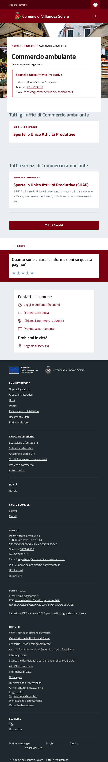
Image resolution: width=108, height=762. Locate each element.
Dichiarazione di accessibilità (25, 683)
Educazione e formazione (23, 442)
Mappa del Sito (33, 748)
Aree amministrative (21, 394)
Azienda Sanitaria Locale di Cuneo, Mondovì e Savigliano (41, 649)
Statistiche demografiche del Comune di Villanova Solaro (41, 660)
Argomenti (29, 45)
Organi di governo (19, 389)
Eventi (13, 516)
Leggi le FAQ (16, 692)
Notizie (13, 490)
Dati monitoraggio (19, 743)
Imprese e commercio (26, 177)
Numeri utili (15, 576)
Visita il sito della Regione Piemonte (29, 633)
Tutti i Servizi (54, 225)
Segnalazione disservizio (23, 696)
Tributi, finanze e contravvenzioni (28, 459)
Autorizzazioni (17, 470)
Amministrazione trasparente (26, 688)
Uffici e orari (16, 570)
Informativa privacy (20, 672)
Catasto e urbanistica (21, 448)
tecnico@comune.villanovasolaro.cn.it (48, 92)
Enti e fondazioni (18, 422)
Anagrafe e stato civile (22, 454)
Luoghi (13, 511)
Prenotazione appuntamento (25, 701)
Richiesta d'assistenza (21, 705)
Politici (13, 406)
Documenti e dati (19, 417)
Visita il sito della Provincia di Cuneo (29, 638)
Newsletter (15, 729)
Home (15, 45)
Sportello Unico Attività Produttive (39, 74)
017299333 (35, 87)
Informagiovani (17, 655)
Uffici (12, 400)
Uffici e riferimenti (25, 127)
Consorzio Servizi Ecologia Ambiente (30, 644)
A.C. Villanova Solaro (21, 666)
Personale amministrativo (24, 411)
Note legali (15, 677)
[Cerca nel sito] (93, 16)
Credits (74, 743)
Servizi (49, 743)
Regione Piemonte (18, 4)
